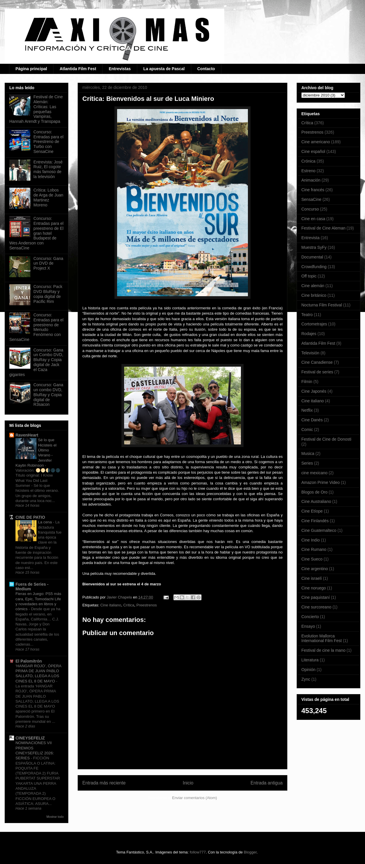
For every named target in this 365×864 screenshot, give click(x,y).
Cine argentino (314, 568)
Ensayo (308, 626)
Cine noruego (313, 588)
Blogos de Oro (314, 492)
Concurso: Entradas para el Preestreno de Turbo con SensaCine (49, 142)
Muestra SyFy (313, 247)
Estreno (308, 170)
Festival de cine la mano (323, 650)
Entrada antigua (267, 782)
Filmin (306, 381)
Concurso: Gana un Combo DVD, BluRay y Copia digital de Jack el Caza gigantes (36, 362)
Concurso (310, 209)
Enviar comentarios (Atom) (194, 798)
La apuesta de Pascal (164, 68)
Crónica (308, 161)
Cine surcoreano (316, 607)
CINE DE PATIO (30, 517)
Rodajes (308, 333)
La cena (45, 522)
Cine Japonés (313, 391)
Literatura (310, 660)
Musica (307, 453)
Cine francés (312, 189)
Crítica (128, 605)
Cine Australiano (316, 501)
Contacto (206, 68)
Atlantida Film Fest (78, 68)
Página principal (31, 68)
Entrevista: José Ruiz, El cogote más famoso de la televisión (48, 169)
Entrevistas (120, 68)
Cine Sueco (311, 559)
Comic (307, 429)
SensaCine (311, 199)
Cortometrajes (314, 324)
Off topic (309, 276)
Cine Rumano (313, 549)
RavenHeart (26, 435)
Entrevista (310, 237)
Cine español (313, 151)
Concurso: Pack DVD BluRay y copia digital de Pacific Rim (48, 293)
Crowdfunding (313, 266)
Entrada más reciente (104, 782)
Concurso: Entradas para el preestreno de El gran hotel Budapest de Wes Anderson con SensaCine (36, 233)
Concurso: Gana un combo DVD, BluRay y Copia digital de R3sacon (48, 394)
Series (307, 463)
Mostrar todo (55, 816)
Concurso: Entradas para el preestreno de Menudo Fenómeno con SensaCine (36, 327)
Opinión (308, 669)
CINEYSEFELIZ (30, 738)
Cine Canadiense (317, 362)
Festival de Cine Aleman (323, 228)
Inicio (188, 782)
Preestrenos (146, 605)
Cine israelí (311, 578)
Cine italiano (110, 605)
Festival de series (317, 372)
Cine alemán (312, 285)
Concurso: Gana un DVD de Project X (48, 263)
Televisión (310, 353)
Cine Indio (310, 540)
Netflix (307, 410)
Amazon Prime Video (320, 482)
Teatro (307, 314)
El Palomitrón (28, 661)
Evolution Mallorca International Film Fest (321, 638)
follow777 (198, 852)
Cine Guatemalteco (318, 530)
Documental (312, 257)
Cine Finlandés (314, 520)
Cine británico (313, 295)
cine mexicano (314, 472)
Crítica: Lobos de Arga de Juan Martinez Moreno (48, 197)
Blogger (250, 852)
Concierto (310, 616)
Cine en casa (313, 218)
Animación (310, 180)
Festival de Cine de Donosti (326, 439)
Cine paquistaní (315, 597)
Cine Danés (312, 420)
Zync (305, 679)
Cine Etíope (312, 511)
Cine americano (315, 141)
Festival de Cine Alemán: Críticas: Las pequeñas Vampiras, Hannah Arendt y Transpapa (36, 109)
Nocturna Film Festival (321, 305)
